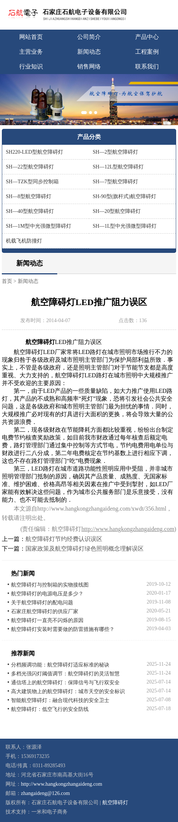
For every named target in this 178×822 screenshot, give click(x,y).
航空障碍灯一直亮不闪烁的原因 (47, 620)
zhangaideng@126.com (45, 793)
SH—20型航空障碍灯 (117, 211)
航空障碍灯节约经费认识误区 (63, 539)
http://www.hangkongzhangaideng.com (127, 529)
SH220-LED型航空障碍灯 (34, 152)
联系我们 (147, 66)
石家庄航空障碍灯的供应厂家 (44, 611)
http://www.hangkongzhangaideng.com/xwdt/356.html (102, 508)
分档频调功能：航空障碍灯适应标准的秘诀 (60, 665)
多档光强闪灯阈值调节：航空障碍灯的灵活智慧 (65, 673)
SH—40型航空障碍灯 (30, 211)
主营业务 (31, 52)
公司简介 (89, 37)
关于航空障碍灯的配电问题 (42, 602)
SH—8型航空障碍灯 (28, 196)
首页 (7, 281)
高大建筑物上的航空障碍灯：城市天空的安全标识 (68, 691)
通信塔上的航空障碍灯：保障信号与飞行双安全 (65, 682)
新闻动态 (89, 52)
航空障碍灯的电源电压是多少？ (47, 594)
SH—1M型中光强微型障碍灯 (38, 226)
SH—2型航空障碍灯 (115, 152)
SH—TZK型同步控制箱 (32, 181)
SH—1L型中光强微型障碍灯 (125, 226)
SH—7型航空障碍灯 (115, 181)
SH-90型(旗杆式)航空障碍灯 (124, 196)
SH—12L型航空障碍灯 (118, 167)
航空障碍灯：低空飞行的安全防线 (50, 709)
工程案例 (147, 52)
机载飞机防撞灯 (24, 241)
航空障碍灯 (115, 802)
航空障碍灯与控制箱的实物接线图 (50, 585)
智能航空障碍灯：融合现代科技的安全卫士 (60, 700)
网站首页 (31, 37)
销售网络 (89, 66)
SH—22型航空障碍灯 (30, 167)
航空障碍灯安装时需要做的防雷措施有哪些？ (62, 629)
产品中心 (147, 37)
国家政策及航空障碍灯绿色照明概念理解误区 (84, 548)
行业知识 (31, 66)
